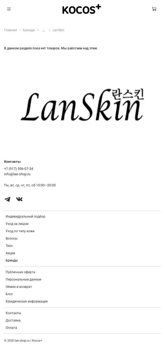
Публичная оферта (20, 272)
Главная (10, 30)
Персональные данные (23, 279)
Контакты (13, 313)
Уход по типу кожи (20, 231)
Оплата (11, 328)
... (44, 30)
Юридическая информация (27, 301)
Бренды (29, 30)
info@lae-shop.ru (17, 174)
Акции (10, 253)
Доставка (13, 320)
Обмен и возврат (19, 287)
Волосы (11, 238)
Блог (9, 294)
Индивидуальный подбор (25, 216)
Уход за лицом (17, 224)
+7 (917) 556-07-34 (18, 169)
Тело (9, 246)
